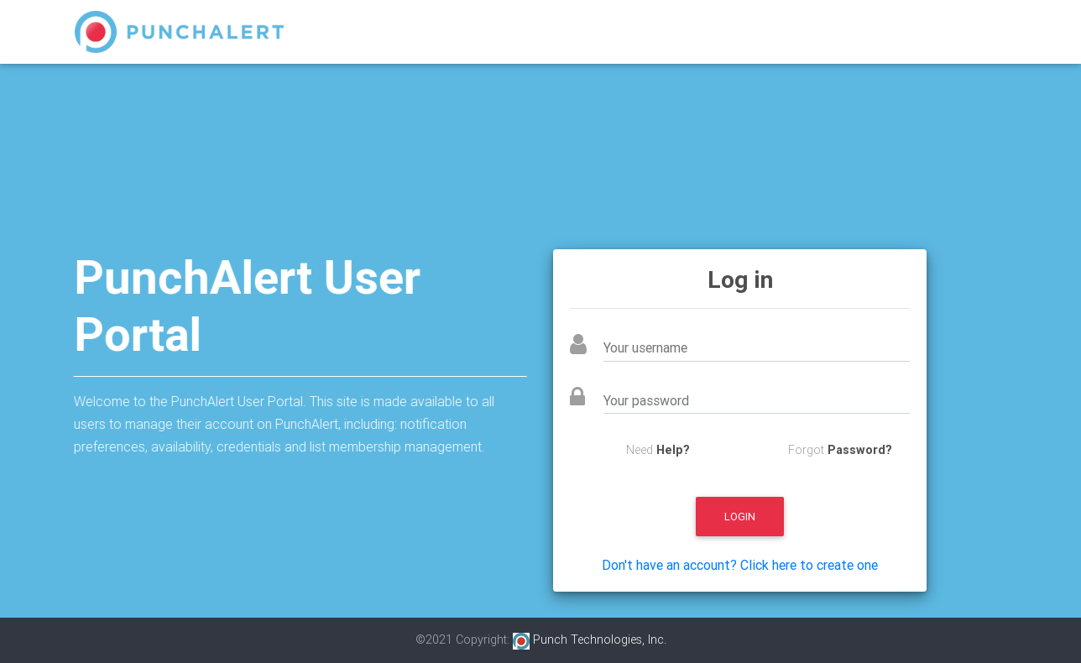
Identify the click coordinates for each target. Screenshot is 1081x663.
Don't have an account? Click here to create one (740, 564)
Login (739, 516)
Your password (671, 400)
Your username (670, 347)
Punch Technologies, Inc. (589, 639)
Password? (860, 449)
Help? (673, 449)
